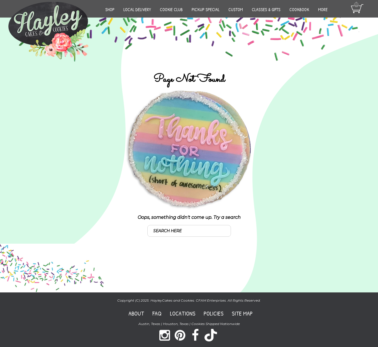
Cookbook (299, 9)
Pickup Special (206, 9)
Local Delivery (137, 9)
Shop (109, 9)
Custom (235, 9)
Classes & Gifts (266, 9)
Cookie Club (171, 9)
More (323, 9)
